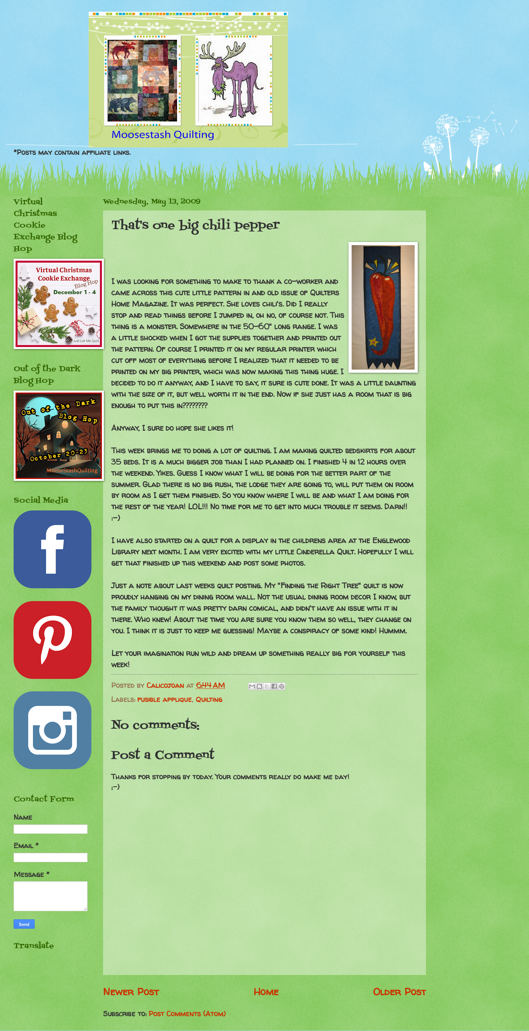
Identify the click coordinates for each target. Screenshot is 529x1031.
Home (266, 991)
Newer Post (131, 991)
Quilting (209, 699)
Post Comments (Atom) (187, 1014)
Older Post (399, 991)
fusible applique (164, 699)
